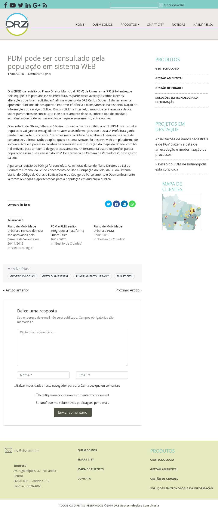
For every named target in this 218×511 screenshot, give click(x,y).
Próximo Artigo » (129, 290)
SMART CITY (155, 24)
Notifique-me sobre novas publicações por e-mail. (74, 403)
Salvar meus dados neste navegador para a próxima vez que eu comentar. (68, 385)
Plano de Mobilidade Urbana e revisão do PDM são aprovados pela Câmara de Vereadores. (25, 232)
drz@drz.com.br (26, 450)
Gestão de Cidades (169, 88)
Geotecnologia (167, 68)
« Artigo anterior (16, 290)
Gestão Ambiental (169, 78)
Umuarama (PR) (39, 74)
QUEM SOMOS (102, 24)
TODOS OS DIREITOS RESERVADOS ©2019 (109, 505)
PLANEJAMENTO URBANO (92, 276)
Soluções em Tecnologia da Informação (176, 100)
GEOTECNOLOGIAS (22, 276)
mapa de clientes (91, 469)
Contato (84, 478)
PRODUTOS (129, 24)
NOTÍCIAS (178, 24)
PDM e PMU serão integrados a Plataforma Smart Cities (67, 230)
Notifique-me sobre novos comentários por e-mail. (74, 395)
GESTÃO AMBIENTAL (55, 276)
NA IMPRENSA (203, 24)
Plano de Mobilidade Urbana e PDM (107, 228)
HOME (80, 24)
